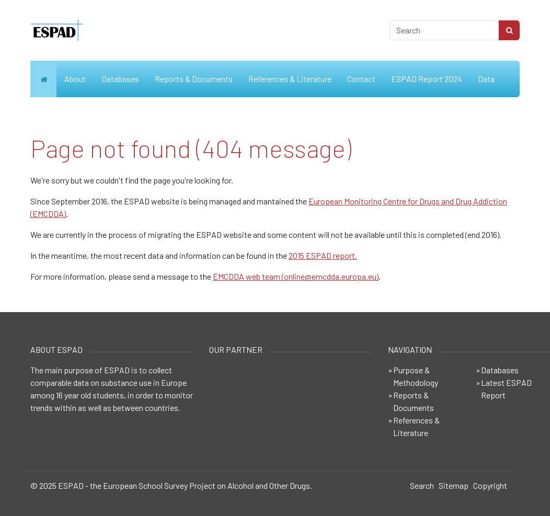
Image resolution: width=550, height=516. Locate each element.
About (75, 79)
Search (422, 485)
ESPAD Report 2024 (426, 79)
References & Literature (289, 79)
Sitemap (453, 485)
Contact (361, 79)
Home (43, 79)
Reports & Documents (194, 79)
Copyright (490, 485)
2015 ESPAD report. (323, 255)
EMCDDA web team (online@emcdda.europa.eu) (296, 276)
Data (486, 79)
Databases (120, 79)
